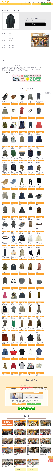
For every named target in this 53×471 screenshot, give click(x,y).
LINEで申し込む (34, 403)
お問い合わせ (43, 2)
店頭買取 (10, 33)
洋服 (25, 64)
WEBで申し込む (19, 403)
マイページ (49, 2)
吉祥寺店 (10, 35)
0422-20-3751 (10, 40)
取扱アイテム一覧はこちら (39, 67)
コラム (33, 2)
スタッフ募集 (37, 2)
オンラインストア (27, 2)
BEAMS (3, 9)
